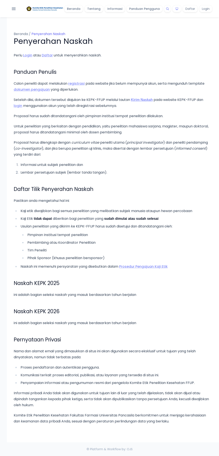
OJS (130, 449)
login (18, 105)
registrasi (76, 83)
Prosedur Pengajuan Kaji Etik (143, 266)
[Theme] (177, 8)
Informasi (114, 9)
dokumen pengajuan (32, 89)
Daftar (190, 9)
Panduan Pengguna (144, 9)
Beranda (73, 9)
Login (206, 9)
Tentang (94, 9)
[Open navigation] (14, 8)
